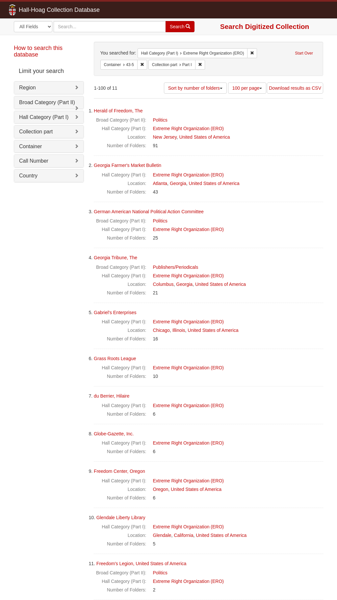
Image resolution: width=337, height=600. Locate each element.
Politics (160, 120)
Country (28, 175)
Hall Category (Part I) (43, 117)
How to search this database (38, 51)
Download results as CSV (295, 88)
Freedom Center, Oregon (119, 471)
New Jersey (165, 137)
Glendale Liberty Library (120, 517)
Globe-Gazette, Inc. (114, 433)
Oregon (160, 489)
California (183, 535)
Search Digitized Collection (264, 26)
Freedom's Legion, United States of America (141, 563)
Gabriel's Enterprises (115, 312)
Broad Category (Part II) (47, 102)
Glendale (162, 535)
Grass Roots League (115, 358)
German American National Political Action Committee (149, 211)
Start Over (304, 53)
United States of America (204, 137)
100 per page (247, 88)
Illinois (178, 330)
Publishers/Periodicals (175, 267)
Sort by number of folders (195, 88)
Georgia (178, 183)
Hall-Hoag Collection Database (38, 10)
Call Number (33, 161)
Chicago (161, 330)
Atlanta (160, 183)
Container (30, 146)
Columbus (163, 284)
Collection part (36, 131)
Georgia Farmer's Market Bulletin (127, 165)
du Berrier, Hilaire (111, 396)
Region (27, 87)
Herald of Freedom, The (118, 110)
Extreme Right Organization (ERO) (188, 128)
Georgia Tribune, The (115, 257)
